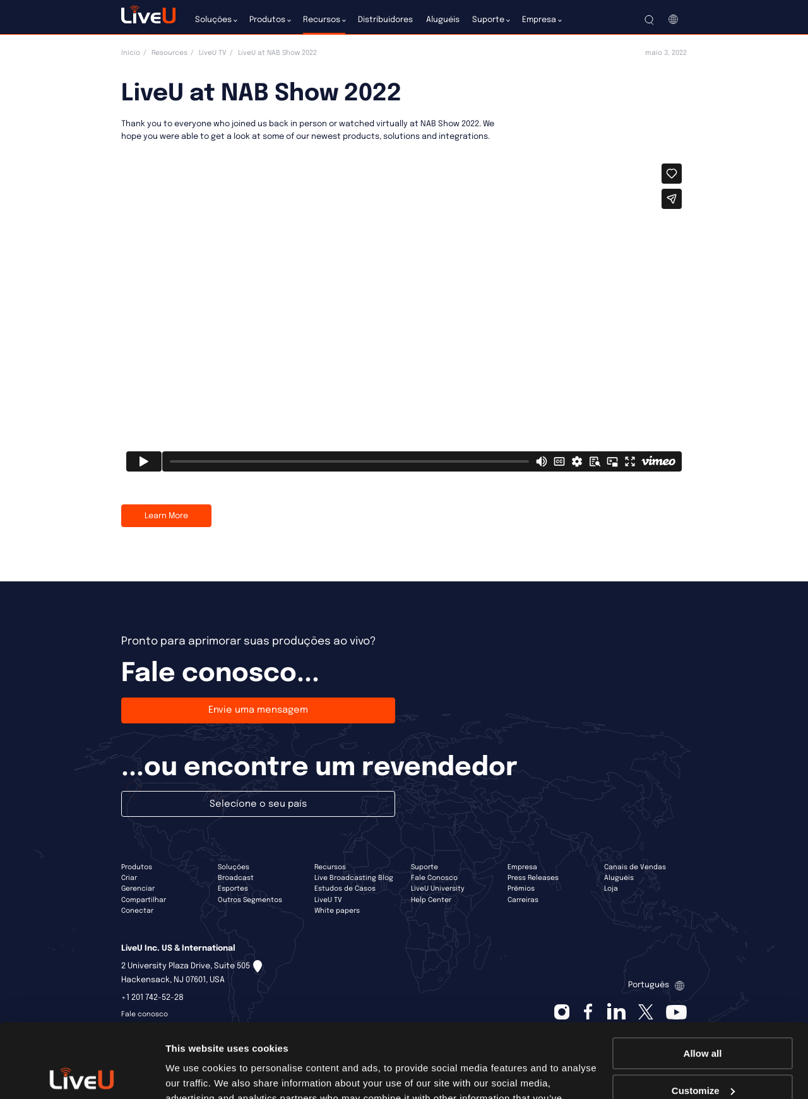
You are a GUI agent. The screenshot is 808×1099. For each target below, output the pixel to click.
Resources (169, 53)
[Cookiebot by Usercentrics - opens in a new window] (82, 1074)
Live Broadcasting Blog (353, 878)
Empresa (522, 867)
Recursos (330, 867)
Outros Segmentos (250, 900)
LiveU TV (213, 53)
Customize (703, 1016)
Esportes (233, 889)
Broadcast (236, 878)
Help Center (431, 900)
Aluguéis (619, 878)
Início (130, 53)
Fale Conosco (434, 878)
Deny (703, 1053)
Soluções (233, 867)
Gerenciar (138, 889)
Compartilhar (143, 900)
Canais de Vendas (635, 867)
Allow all (703, 979)
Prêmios (521, 889)
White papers (337, 911)
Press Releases (533, 878)
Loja (611, 889)
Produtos (136, 867)
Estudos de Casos (345, 889)
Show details (194, 1074)
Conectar (137, 911)
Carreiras (523, 900)
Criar (129, 878)
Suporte (424, 867)
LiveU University (438, 889)
